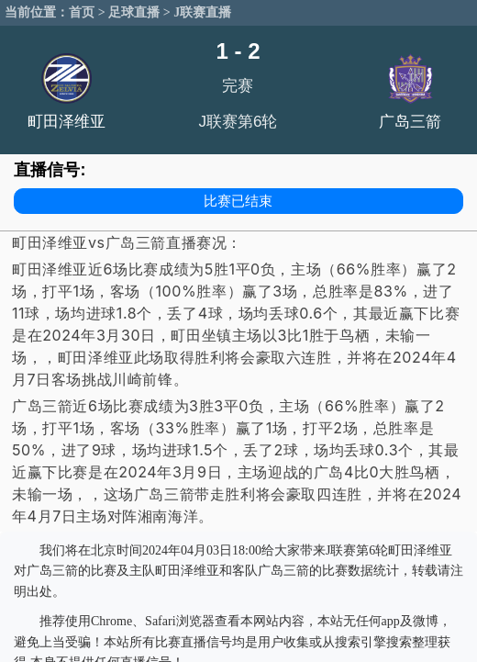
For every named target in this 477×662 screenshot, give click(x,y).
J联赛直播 (202, 12)
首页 (81, 12)
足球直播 (134, 12)
